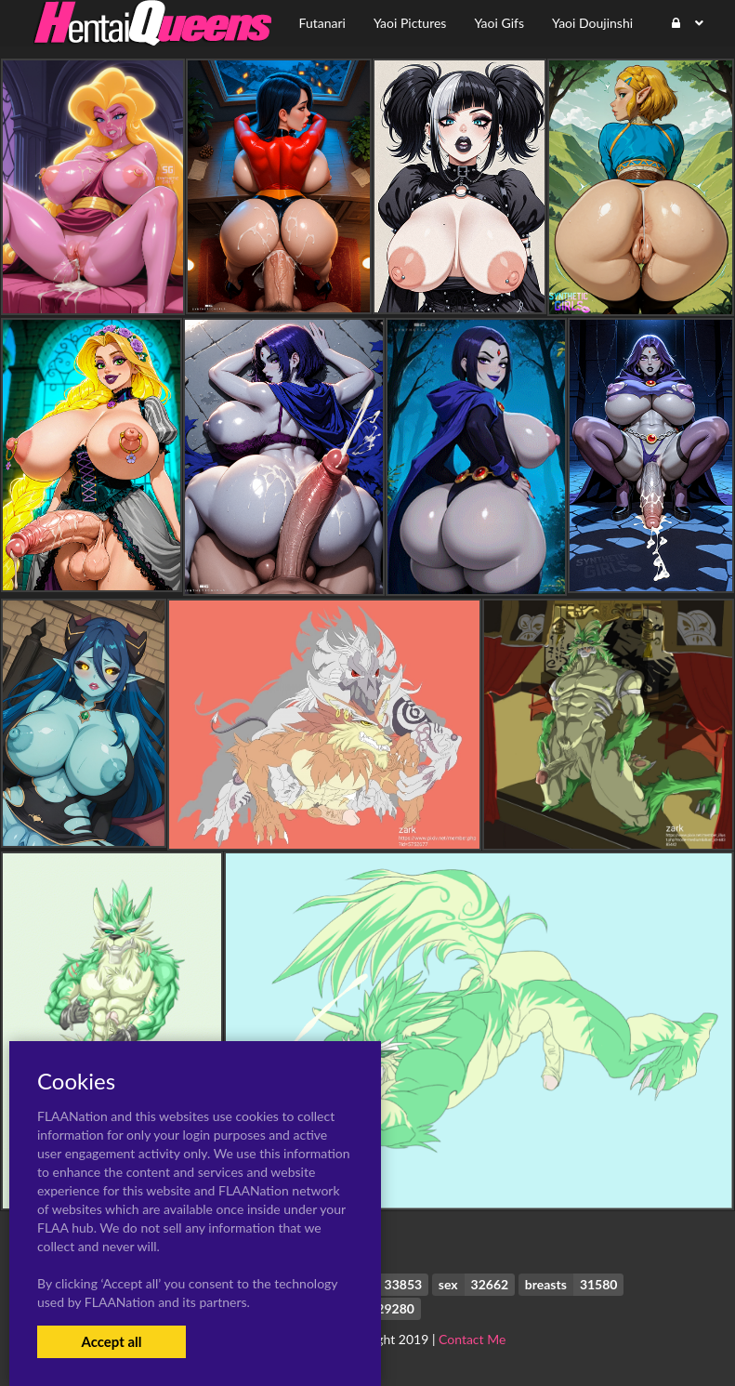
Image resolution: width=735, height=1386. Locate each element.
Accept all (111, 1341)
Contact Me (472, 1339)
